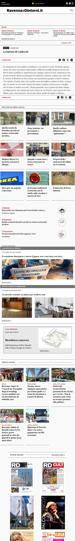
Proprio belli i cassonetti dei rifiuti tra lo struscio (62, 162)
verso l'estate (32, 425)
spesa (4, 384)
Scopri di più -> (6, 282)
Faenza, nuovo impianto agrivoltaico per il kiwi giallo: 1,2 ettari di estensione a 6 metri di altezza (37, 391)
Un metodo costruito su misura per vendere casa (23, 295)
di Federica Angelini (8, 213)
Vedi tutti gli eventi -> (8, 38)
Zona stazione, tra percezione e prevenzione (35, 131)
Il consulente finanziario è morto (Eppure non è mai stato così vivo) (32, 256)
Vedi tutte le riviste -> (58, 454)
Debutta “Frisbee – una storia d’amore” (37, 33)
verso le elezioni (59, 384)
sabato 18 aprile (8, 31)
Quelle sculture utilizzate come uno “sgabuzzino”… (62, 131)
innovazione (31, 384)
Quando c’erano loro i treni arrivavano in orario (37, 162)
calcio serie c (7, 425)
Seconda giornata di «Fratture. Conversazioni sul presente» (13, 33)
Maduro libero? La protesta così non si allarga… (10, 162)
